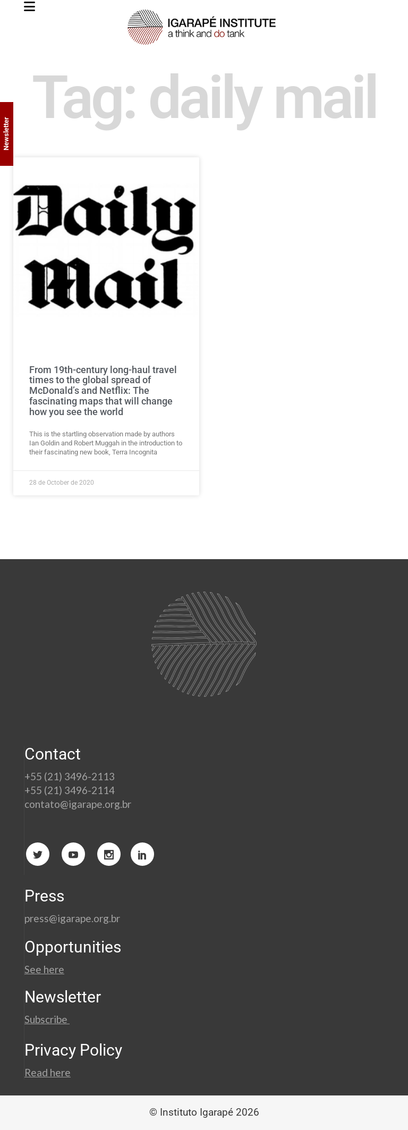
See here (44, 969)
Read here (47, 1072)
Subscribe (47, 1019)
